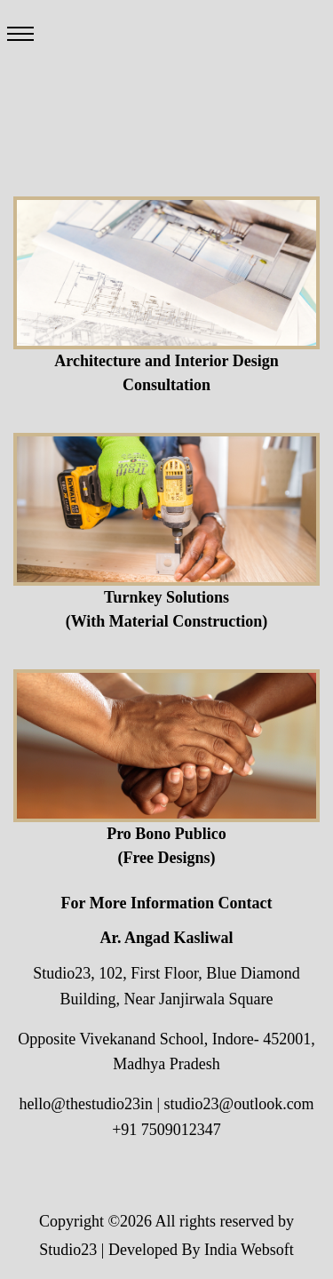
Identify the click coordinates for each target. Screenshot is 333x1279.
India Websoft (249, 1250)
